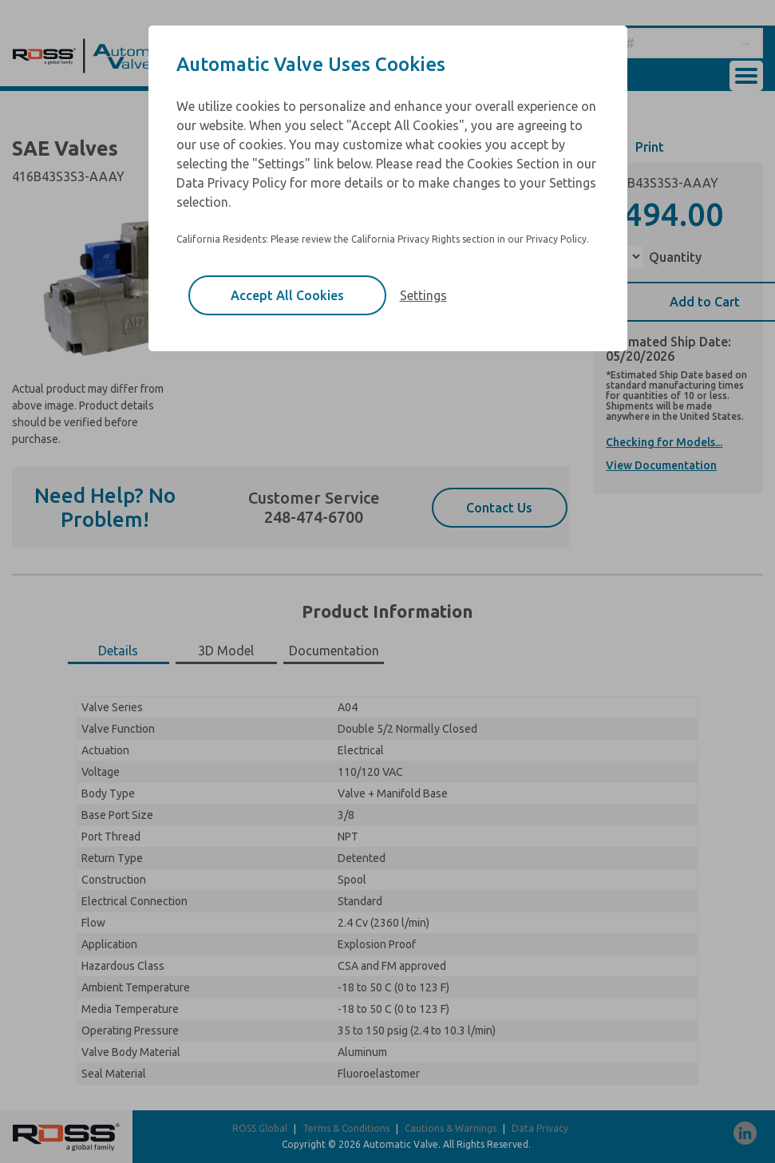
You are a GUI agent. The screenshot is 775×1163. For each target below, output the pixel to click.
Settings (423, 295)
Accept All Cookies (287, 295)
